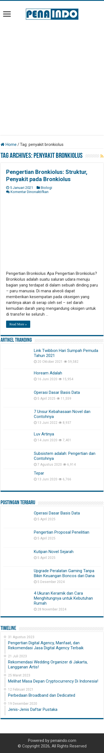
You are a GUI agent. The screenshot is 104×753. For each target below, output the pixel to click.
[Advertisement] (52, 78)
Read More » (18, 324)
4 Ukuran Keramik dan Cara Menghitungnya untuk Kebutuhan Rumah (63, 598)
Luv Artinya (44, 434)
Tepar (39, 473)
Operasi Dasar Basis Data (57, 392)
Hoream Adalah (48, 373)
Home (9, 144)
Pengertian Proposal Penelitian (61, 532)
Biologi (46, 188)
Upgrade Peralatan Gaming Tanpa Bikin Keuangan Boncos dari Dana (64, 573)
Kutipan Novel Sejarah (53, 551)
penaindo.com (63, 740)
